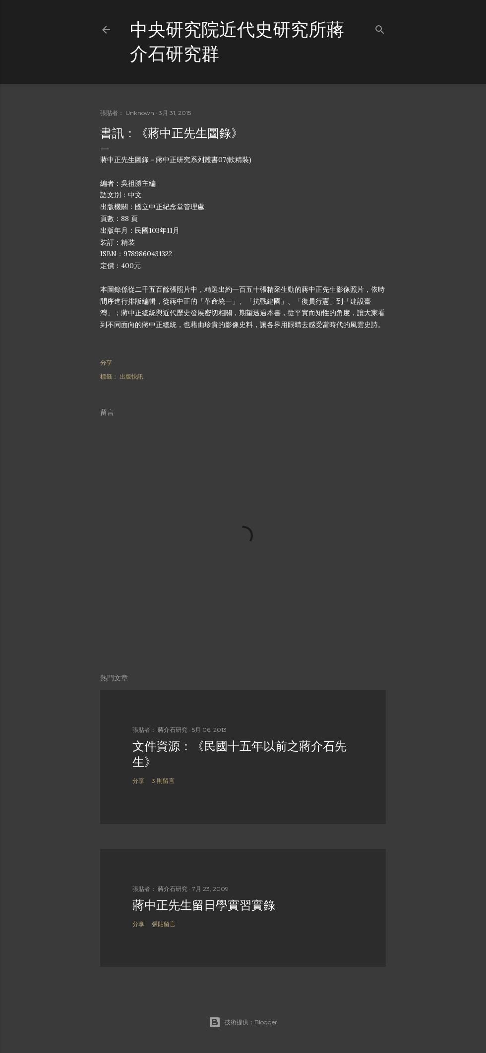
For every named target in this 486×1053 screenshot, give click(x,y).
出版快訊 (131, 376)
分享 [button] (106, 362)
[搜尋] (380, 27)
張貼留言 (164, 924)
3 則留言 (163, 780)
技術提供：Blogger (243, 1022)
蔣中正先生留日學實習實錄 (203, 905)
